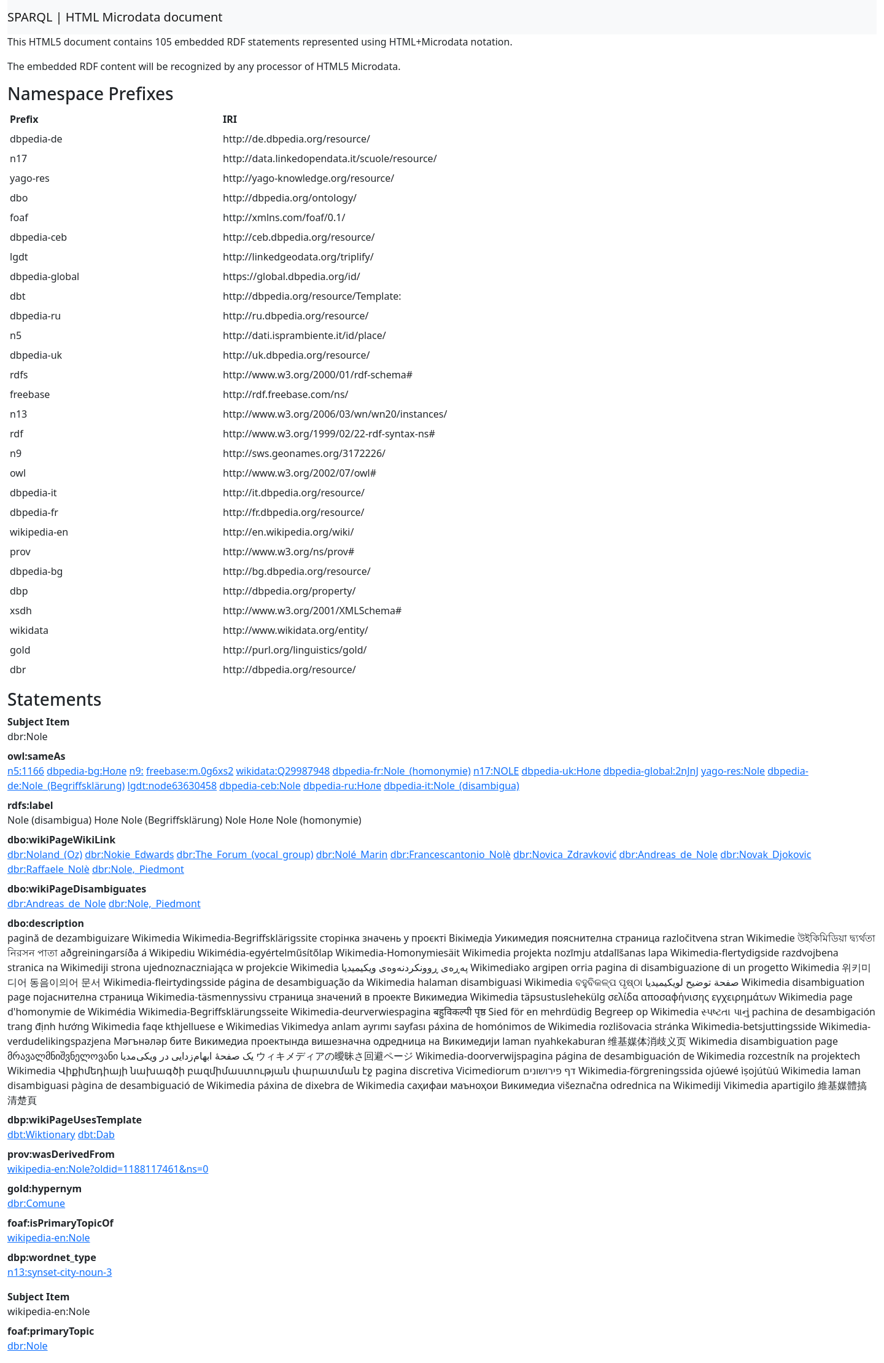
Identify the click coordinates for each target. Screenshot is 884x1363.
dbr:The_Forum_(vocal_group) (245, 854)
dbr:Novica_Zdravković (564, 854)
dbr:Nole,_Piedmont (138, 869)
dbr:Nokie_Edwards (129, 854)
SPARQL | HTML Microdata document (115, 17)
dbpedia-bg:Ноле (86, 771)
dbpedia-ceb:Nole (259, 785)
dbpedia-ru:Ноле (342, 785)
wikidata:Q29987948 (283, 771)
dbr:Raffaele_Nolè (48, 869)
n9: (137, 771)
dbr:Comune (36, 1203)
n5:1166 (25, 771)
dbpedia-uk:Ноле (560, 771)
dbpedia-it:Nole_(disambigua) (451, 785)
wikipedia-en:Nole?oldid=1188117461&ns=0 (107, 1169)
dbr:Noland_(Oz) (44, 854)
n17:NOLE (496, 771)
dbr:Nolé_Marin (352, 854)
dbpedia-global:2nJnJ (651, 771)
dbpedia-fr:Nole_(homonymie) (402, 771)
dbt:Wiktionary (41, 1134)
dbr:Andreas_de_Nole (668, 854)
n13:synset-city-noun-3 (59, 1272)
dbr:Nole (27, 1346)
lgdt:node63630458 (172, 785)
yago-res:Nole (733, 771)
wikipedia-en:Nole (48, 1237)
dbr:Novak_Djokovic (765, 854)
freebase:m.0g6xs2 (189, 771)
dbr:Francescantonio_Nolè (450, 854)
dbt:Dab (96, 1134)
